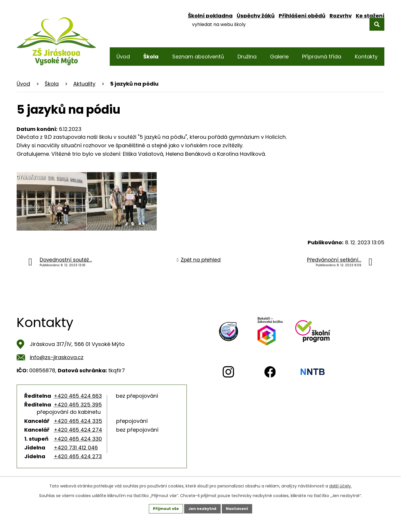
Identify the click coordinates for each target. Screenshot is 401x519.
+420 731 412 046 (76, 447)
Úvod (23, 83)
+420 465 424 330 (78, 438)
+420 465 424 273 (78, 456)
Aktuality (84, 83)
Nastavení (239, 508)
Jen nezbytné (202, 508)
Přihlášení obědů (302, 15)
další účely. (340, 485)
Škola (52, 83)
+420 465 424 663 (78, 395)
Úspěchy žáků (256, 15)
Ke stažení (370, 15)
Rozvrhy (340, 15)
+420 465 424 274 (78, 429)
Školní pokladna (210, 15)
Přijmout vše (163, 508)
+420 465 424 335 (78, 421)
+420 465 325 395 (78, 404)
